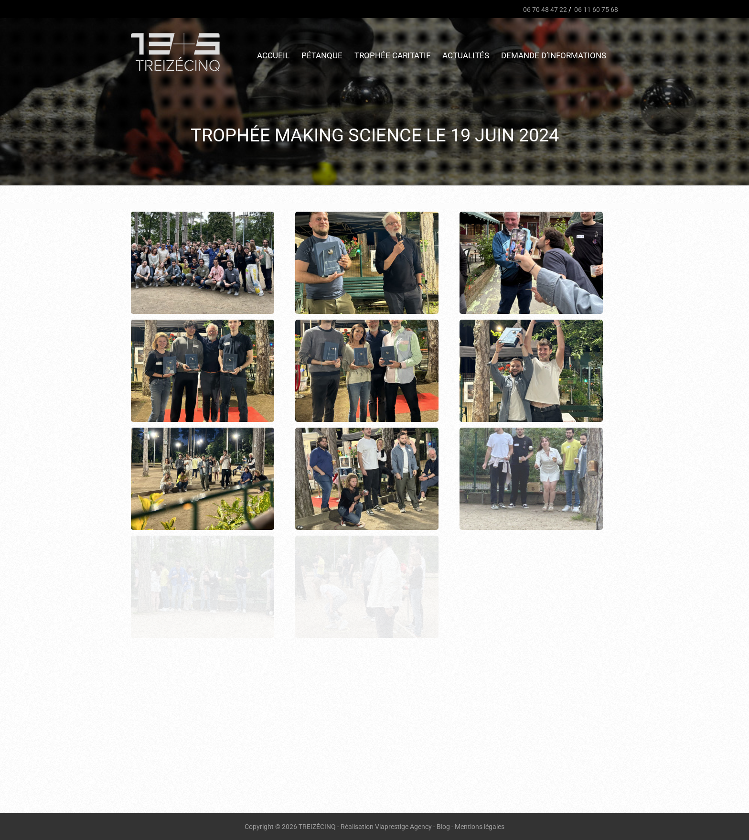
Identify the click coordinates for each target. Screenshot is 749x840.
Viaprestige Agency (403, 826)
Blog (443, 826)
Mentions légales (479, 826)
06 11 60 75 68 (595, 9)
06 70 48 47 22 (544, 9)
